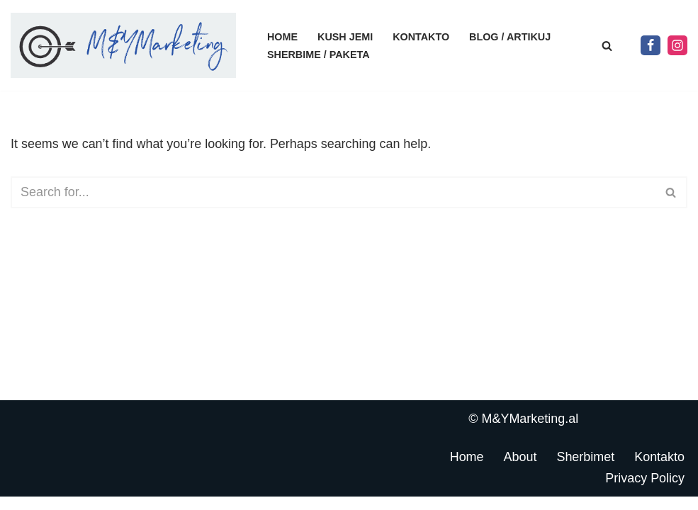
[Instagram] (677, 45)
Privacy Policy (645, 491)
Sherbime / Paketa (318, 54)
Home (282, 36)
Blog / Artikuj (510, 36)
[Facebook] (650, 45)
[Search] (607, 45)
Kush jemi (345, 36)
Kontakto (421, 36)
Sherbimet (585, 470)
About (519, 470)
